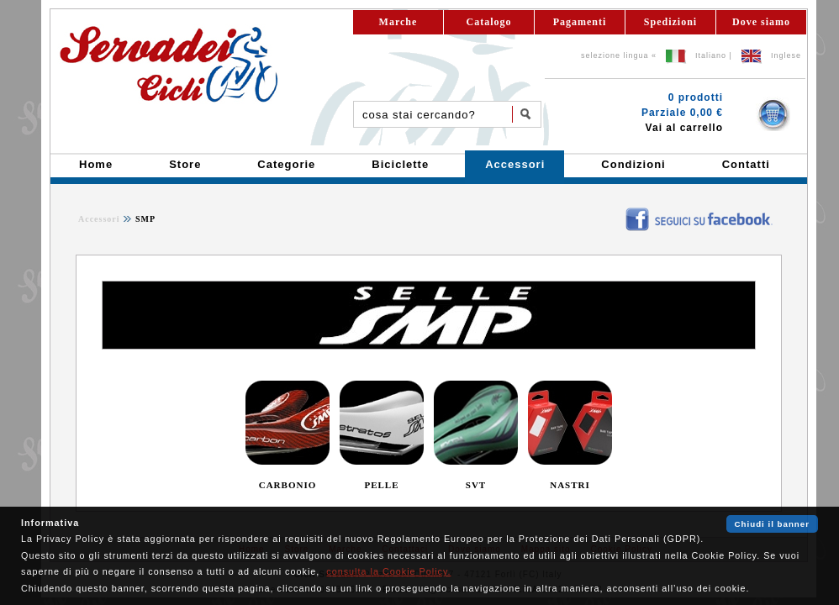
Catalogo (489, 22)
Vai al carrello (684, 128)
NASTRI (570, 485)
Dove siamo (761, 22)
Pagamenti (580, 22)
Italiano (710, 55)
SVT (476, 485)
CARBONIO (288, 485)
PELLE (381, 485)
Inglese (786, 55)
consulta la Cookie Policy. (388, 571)
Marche (398, 22)
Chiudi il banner (772, 524)
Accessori (99, 219)
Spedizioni (670, 22)
